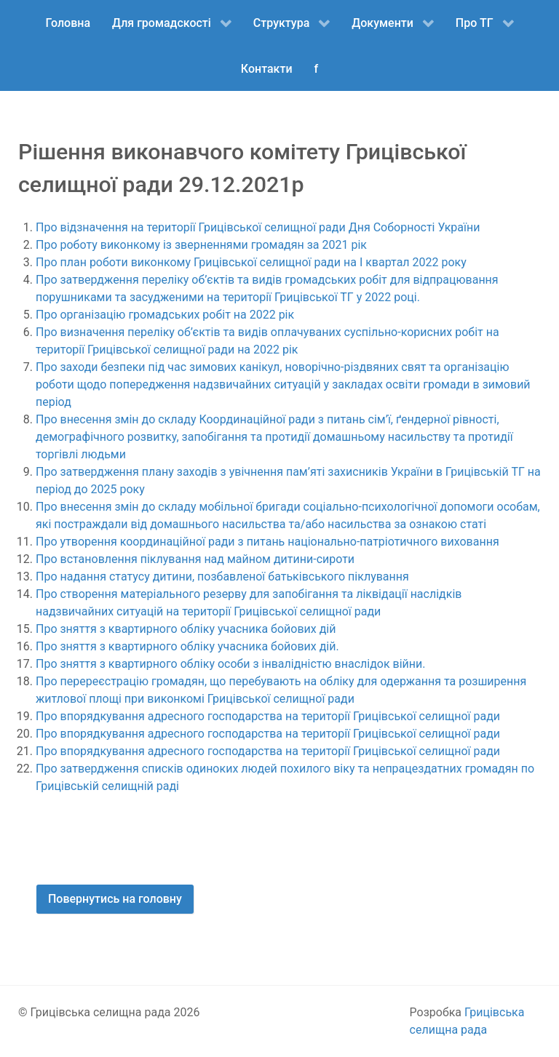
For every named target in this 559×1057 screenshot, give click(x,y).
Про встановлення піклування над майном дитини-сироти (195, 559)
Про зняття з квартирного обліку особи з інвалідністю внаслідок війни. (231, 664)
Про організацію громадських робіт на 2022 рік (166, 315)
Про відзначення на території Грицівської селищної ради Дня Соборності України (258, 227)
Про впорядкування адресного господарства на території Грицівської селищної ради (268, 716)
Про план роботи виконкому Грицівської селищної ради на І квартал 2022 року (251, 262)
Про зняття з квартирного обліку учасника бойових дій (186, 629)
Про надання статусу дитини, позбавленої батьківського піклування (222, 576)
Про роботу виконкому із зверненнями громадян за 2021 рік (201, 245)
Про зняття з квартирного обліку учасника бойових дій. (187, 646)
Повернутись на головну (115, 899)
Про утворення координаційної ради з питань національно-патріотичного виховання (267, 542)
